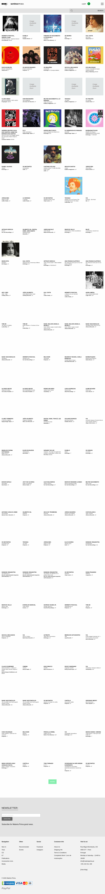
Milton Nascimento (92, 482)
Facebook (40, 847)
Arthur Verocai (7, 229)
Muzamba (25, 234)
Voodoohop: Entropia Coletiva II (93, 667)
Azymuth (47, 635)
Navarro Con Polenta (70, 513)
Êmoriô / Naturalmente (7, 69)
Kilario (66, 451)
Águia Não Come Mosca (49, 636)
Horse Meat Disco (50, 130)
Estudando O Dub (48, 421)
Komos (24, 607)
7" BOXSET (94, 134)
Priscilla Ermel (49, 732)
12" (93, 359)
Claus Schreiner (8, 666)
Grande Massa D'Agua (70, 360)
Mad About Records (28, 637)
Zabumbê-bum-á (69, 606)
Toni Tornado (48, 763)
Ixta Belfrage (91, 67)
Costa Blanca (90, 512)
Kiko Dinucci (48, 666)
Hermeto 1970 (26, 358)
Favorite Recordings (49, 607)
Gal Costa (89, 35)
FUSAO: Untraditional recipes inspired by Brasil (93, 69)
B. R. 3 (45, 765)
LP (31, 38)
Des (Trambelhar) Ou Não (29, 390)
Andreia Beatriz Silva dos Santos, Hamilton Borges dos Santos (9, 132)
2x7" (76, 669)
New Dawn (25, 453)
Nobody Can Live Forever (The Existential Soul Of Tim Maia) (72, 200)
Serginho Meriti (91, 700)
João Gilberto (28, 292)
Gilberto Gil (27, 512)
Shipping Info (58, 850)
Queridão (67, 132)
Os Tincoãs (89, 99)
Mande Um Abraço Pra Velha (50, 702)
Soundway (46, 391)
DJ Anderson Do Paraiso (73, 130)
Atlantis (3, 168)
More (52, 782)
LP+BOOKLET (52, 265)
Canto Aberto (26, 606)
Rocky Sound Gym (69, 669)
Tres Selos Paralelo (6, 391)
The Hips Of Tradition (7, 325)
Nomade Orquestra (92, 542)
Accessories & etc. (7, 861)
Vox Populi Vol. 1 (6, 573)
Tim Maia (67, 99)
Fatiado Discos (26, 38)
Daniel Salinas (7, 166)
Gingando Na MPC (69, 667)
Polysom (25, 70)
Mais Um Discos (48, 669)
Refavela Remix (26, 232)
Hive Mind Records (69, 361)
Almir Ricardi (90, 388)
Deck (66, 545)
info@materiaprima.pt (87, 861)
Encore (3, 230)
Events (21, 850)
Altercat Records (48, 329)
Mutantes (67, 573)
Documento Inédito (69, 702)
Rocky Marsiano (70, 666)
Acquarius (88, 575)
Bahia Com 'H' (5, 453)
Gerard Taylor (49, 450)
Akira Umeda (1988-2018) (92, 294)
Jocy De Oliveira (28, 482)
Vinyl (3, 850)
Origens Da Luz (47, 733)
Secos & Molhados (71, 67)
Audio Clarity (5, 200)
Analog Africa (5, 295)
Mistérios (88, 573)
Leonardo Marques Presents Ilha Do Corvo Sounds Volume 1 (94, 421)
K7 (2, 855)
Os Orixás (89, 450)
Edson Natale (6, 482)
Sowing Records (27, 295)
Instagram (40, 850)
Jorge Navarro (70, 512)
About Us (57, 847)
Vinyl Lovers (47, 200)
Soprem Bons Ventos (49, 390)
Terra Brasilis (5, 513)
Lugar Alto (88, 295)
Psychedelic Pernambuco (71, 733)
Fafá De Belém (7, 67)
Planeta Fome (68, 543)
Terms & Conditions (60, 852)
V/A (87, 198)
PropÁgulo (4, 101)
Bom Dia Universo (69, 420)
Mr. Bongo (4, 264)
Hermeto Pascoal (71, 292)
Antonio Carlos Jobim (9, 512)
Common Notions (6, 139)
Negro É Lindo (5, 199)
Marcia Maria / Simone (93, 732)
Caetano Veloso (49, 166)
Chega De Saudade (27, 420)
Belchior (47, 357)
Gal (44, 294)
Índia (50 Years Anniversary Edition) (31, 262)
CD (97, 545)
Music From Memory (49, 40)
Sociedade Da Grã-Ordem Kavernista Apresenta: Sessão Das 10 (73, 768)
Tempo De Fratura (6, 390)
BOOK (10, 40)
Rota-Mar (46, 513)
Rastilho (46, 667)
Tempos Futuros (47, 483)
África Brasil (88, 168)
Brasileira (4, 262)
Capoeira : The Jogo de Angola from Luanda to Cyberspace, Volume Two (52, 452)
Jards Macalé (49, 229)
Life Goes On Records (28, 101)
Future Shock (89, 169)
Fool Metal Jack (5, 543)
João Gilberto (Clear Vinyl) (29, 294)
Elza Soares (69, 542)
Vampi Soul (88, 38)
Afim (66, 37)
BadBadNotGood (91, 130)
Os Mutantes (27, 166)
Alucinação (46, 358)
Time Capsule (89, 703)
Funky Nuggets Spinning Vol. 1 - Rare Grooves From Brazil (93, 637)
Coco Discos (89, 391)
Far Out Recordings (7, 232)
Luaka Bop (67, 202)
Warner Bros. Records (7, 515)
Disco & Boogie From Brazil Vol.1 (51, 132)
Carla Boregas (70, 388)
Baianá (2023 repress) (91, 358)
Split (66, 636)
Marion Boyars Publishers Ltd (9, 672)
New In (4, 847)
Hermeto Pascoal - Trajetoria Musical (10, 38)
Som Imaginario (28, 99)
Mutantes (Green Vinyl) (49, 199)
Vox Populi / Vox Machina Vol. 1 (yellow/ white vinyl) (51, 574)
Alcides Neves (7, 388)
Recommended (24, 847)
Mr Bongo (67, 38)
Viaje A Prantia (89, 513)
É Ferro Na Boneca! (27, 69)
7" (8, 70)
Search (100, 11)
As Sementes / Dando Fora (92, 230)
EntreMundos (89, 543)
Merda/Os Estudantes (72, 635)
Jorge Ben (89, 166)
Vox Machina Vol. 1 (27, 573)
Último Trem (88, 483)
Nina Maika (4, 483)
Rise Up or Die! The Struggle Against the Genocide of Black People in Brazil (10, 137)
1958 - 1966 (4, 294)
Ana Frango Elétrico (72, 261)
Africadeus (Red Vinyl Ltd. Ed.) (93, 325)
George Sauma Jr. (50, 605)
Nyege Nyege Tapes (28, 133)
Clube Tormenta (7, 418)
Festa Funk (88, 390)
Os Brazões (48, 67)
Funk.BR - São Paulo (91, 199)
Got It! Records (89, 639)
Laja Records (68, 637)
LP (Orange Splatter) (54, 70)
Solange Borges (71, 418)
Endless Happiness (69, 70)
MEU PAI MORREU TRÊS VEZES (10, 100)
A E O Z (87, 765)
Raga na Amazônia (27, 483)
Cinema (25, 666)
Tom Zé (4, 324)
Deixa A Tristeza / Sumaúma (8, 766)
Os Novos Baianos (29, 67)
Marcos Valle (70, 229)
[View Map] (83, 869)
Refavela (25, 513)
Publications (5, 858)
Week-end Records (48, 232)
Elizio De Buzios (28, 450)
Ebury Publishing (90, 71)
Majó (87, 229)
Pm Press (46, 454)
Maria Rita (5, 261)
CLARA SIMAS (6, 99)
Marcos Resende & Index (73, 482)
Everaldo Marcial (29, 605)
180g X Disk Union (90, 423)
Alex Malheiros (49, 482)
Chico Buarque (7, 732)
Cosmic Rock (89, 101)
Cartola (68, 700)
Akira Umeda (90, 292)
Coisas (66, 168)
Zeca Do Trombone (50, 512)
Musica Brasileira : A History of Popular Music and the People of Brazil (9, 669)
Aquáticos (46, 38)
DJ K (24, 130)
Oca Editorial (5, 40)
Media (4, 864)
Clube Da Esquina (48, 102)
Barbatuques (90, 357)
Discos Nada (26, 484)
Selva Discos (89, 359)
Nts (87, 200)
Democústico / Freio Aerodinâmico (73, 230)
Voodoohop (89, 669)
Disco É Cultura (26, 636)
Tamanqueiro (26, 451)
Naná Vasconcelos (92, 324)
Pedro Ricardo (49, 388)
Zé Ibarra (68, 35)
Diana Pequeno (91, 572)
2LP (55, 103)
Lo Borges (26, 198)
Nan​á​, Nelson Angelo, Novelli (71, 327)
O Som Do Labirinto (6, 420)
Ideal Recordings (69, 391)
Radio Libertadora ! (27, 132)
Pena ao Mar (68, 390)
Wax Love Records (27, 421)
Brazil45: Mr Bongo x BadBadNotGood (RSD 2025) (93, 132)
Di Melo (25, 35)
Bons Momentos (89, 702)
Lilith (24, 169)
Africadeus (4, 358)
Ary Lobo (5, 292)
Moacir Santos (70, 166)
